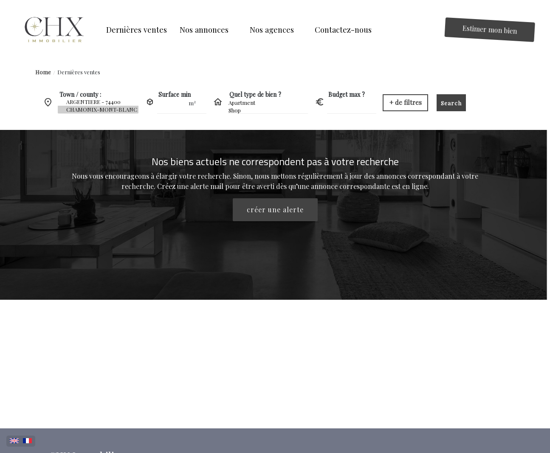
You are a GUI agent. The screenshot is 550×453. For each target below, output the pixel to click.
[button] (208, 29)
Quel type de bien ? (255, 94)
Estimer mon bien (490, 29)
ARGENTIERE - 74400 (98, 102)
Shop (268, 110)
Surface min (174, 94)
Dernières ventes (78, 72)
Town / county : (80, 94)
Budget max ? (346, 94)
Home (43, 72)
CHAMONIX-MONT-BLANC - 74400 (98, 109)
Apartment (268, 103)
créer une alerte (275, 209)
